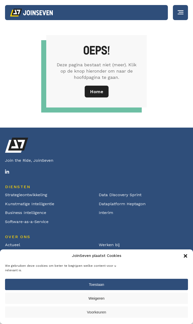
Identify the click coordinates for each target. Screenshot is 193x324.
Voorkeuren (96, 312)
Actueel (12, 244)
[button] (185, 255)
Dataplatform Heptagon (122, 203)
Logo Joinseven (31, 12)
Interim (106, 212)
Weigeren (96, 298)
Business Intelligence (25, 212)
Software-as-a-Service (27, 221)
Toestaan (96, 284)
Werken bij (109, 244)
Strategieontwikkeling (26, 194)
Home (96, 91)
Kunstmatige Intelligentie (29, 203)
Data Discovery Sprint (120, 194)
